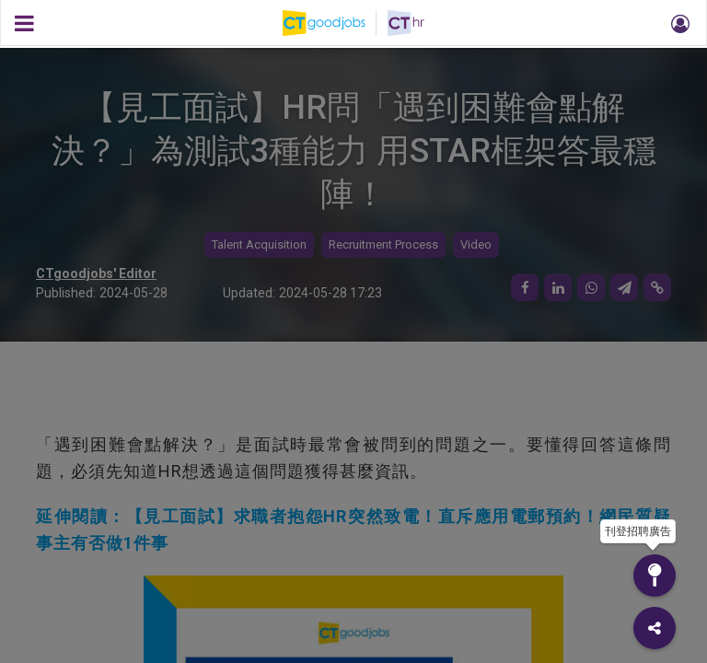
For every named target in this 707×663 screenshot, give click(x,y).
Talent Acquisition (259, 244)
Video (476, 244)
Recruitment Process (383, 244)
